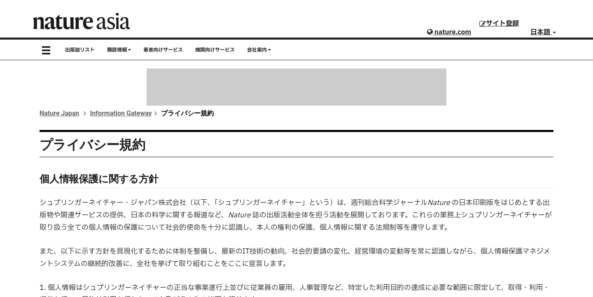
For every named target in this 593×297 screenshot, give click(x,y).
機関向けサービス (215, 50)
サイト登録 (499, 23)
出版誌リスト (80, 50)
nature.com (449, 32)
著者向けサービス (163, 50)
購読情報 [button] (119, 50)
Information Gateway (121, 113)
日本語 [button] (543, 32)
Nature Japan (59, 113)
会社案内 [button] (259, 50)
